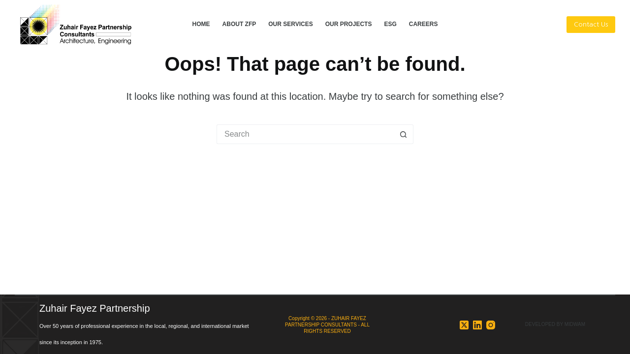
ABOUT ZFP (239, 24)
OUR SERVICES (290, 24)
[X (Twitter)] (464, 325)
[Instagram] (490, 325)
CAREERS (423, 24)
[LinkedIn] (477, 325)
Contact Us (591, 24)
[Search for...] (305, 134)
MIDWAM (575, 324)
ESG (390, 24)
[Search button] (403, 134)
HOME (201, 24)
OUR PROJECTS (348, 24)
